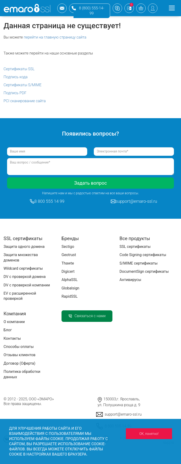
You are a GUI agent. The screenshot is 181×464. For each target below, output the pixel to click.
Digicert (68, 271)
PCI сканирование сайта (25, 101)
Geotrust (69, 255)
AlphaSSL (70, 279)
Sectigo (68, 246)
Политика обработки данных (22, 374)
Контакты (12, 338)
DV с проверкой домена (25, 276)
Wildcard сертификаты (23, 268)
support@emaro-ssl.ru (62, 8)
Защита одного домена (24, 246)
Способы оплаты (19, 346)
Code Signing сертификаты (142, 255)
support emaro (117, 8)
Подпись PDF (15, 93)
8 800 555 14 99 (49, 201)
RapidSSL (70, 296)
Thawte (68, 263)
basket (141, 8)
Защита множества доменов (21, 257)
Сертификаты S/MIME (22, 85)
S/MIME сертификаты (138, 263)
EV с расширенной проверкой (20, 296)
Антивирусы (130, 279)
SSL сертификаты (135, 246)
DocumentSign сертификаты (144, 271)
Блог (8, 330)
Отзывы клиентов (19, 355)
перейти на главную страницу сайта (55, 37)
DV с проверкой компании (27, 285)
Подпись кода (16, 77)
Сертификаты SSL (19, 69)
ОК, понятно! (148, 434)
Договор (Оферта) (19, 363)
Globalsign (70, 288)
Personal (152, 8)
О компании (14, 322)
